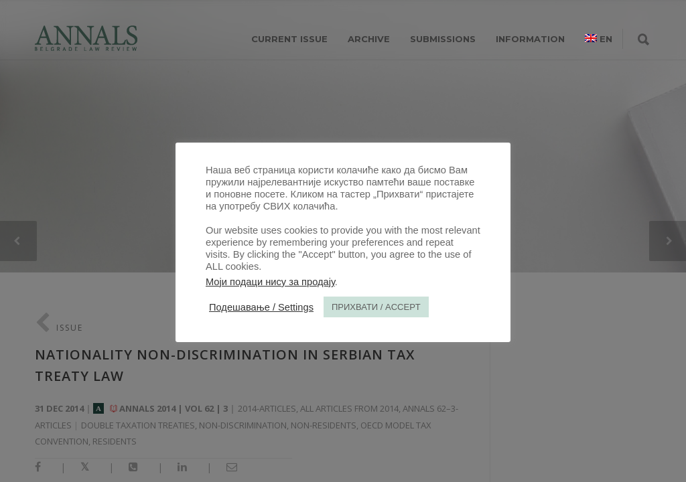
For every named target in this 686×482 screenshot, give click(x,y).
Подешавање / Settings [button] (261, 307)
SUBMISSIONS (443, 38)
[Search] (643, 40)
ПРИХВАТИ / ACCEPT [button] (376, 307)
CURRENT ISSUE (289, 38)
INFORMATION (530, 38)
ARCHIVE (369, 38)
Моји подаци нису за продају (270, 281)
